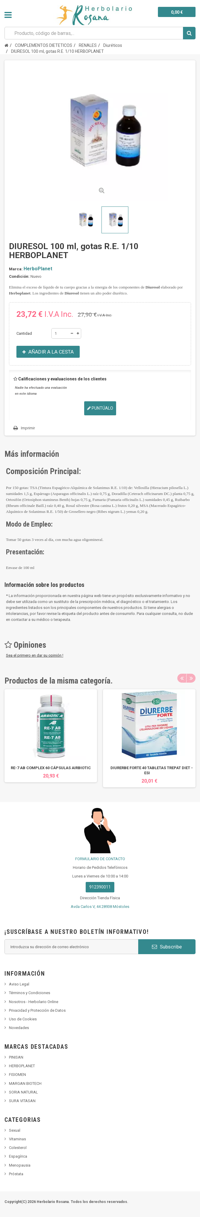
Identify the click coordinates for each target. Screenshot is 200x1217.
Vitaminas (17, 1139)
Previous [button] (181, 678)
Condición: (19, 276)
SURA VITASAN (22, 1101)
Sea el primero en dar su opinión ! (34, 655)
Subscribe (167, 947)
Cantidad (24, 333)
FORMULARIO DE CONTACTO (100, 859)
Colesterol (18, 1147)
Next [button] (191, 678)
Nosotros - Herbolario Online (33, 1001)
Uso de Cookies (23, 1019)
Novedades (19, 1027)
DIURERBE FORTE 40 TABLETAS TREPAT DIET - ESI (151, 770)
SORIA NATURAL (23, 1092)
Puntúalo (100, 408)
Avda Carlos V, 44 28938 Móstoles (100, 906)
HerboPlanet (38, 269)
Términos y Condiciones (29, 993)
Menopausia (19, 1165)
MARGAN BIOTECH (25, 1083)
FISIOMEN (17, 1074)
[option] (50, 735)
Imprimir (28, 428)
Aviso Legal (19, 984)
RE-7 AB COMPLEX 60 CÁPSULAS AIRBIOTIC (51, 768)
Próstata (16, 1174)
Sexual (14, 1130)
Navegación (8, 15)
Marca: (16, 269)
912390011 (100, 887)
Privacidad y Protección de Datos (37, 1010)
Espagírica (18, 1156)
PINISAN (16, 1057)
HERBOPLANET (22, 1066)
